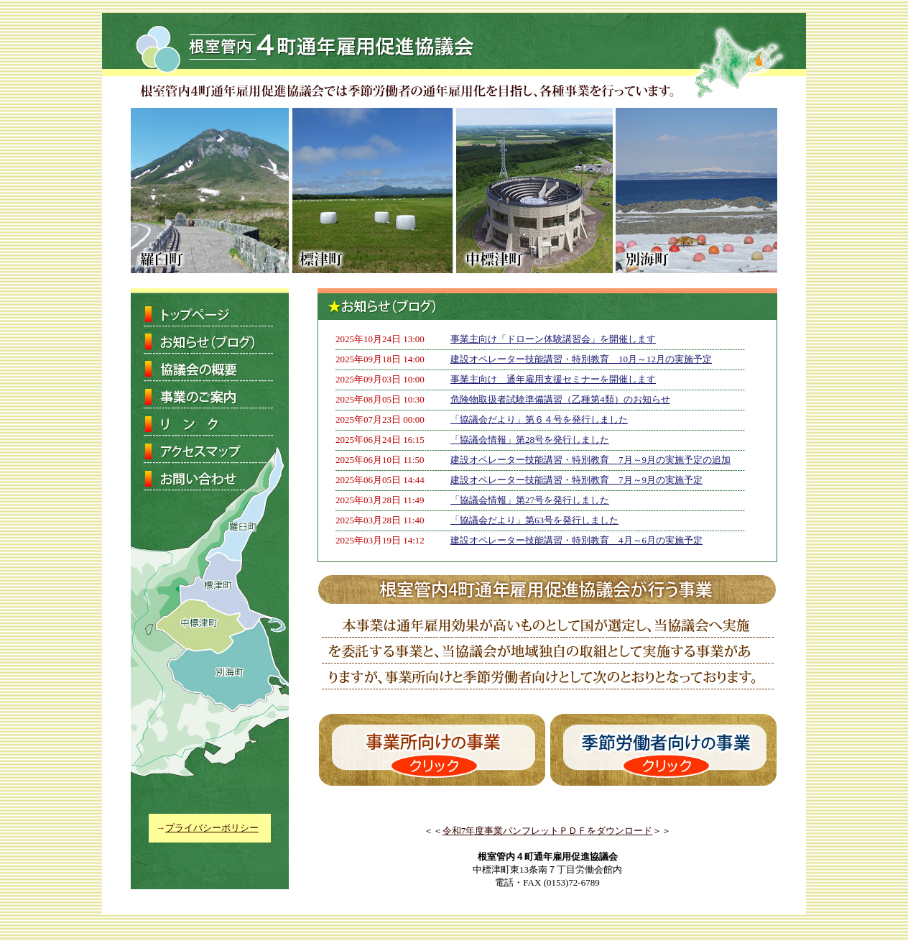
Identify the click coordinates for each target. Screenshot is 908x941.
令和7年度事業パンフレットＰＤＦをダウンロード (548, 830)
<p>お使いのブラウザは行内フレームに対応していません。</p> (547, 440)
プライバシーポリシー (212, 827)
